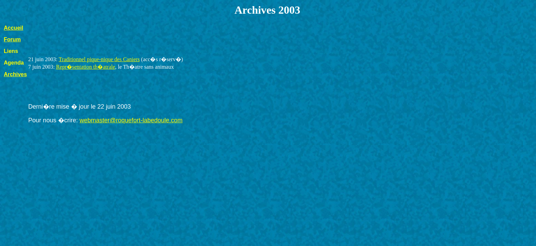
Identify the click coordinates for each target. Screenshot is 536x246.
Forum (12, 39)
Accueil (13, 28)
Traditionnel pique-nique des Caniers (99, 59)
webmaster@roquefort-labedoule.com (131, 120)
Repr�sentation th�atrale (85, 67)
